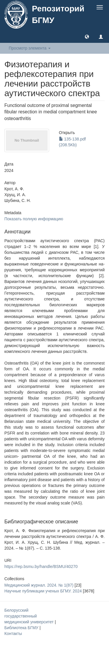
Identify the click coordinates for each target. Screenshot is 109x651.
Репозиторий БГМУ (58, 14)
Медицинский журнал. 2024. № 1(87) (39, 585)
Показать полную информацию (33, 219)
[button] (87, 36)
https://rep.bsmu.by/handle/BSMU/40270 (41, 566)
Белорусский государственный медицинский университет (29, 616)
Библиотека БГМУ (22, 627)
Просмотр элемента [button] (30, 48)
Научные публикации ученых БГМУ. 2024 (43, 591)
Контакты (13, 633)
